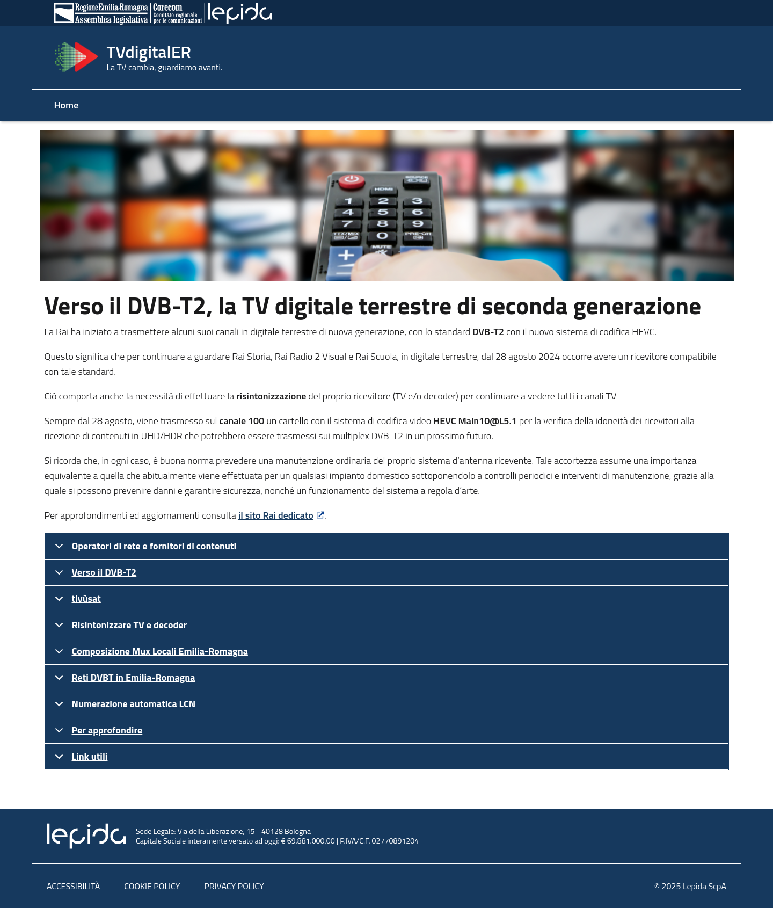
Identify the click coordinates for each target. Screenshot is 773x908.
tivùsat (76, 601)
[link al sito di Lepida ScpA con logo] (386, 836)
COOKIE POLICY (152, 886)
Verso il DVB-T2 (94, 575)
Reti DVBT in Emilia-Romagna (123, 680)
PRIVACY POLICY (234, 886)
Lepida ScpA (704, 886)
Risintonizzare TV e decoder (119, 628)
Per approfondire (97, 733)
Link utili (79, 759)
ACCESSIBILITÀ (73, 886)
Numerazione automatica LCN (123, 706)
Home (66, 105)
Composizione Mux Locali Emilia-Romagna (149, 654)
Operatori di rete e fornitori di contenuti (144, 549)
